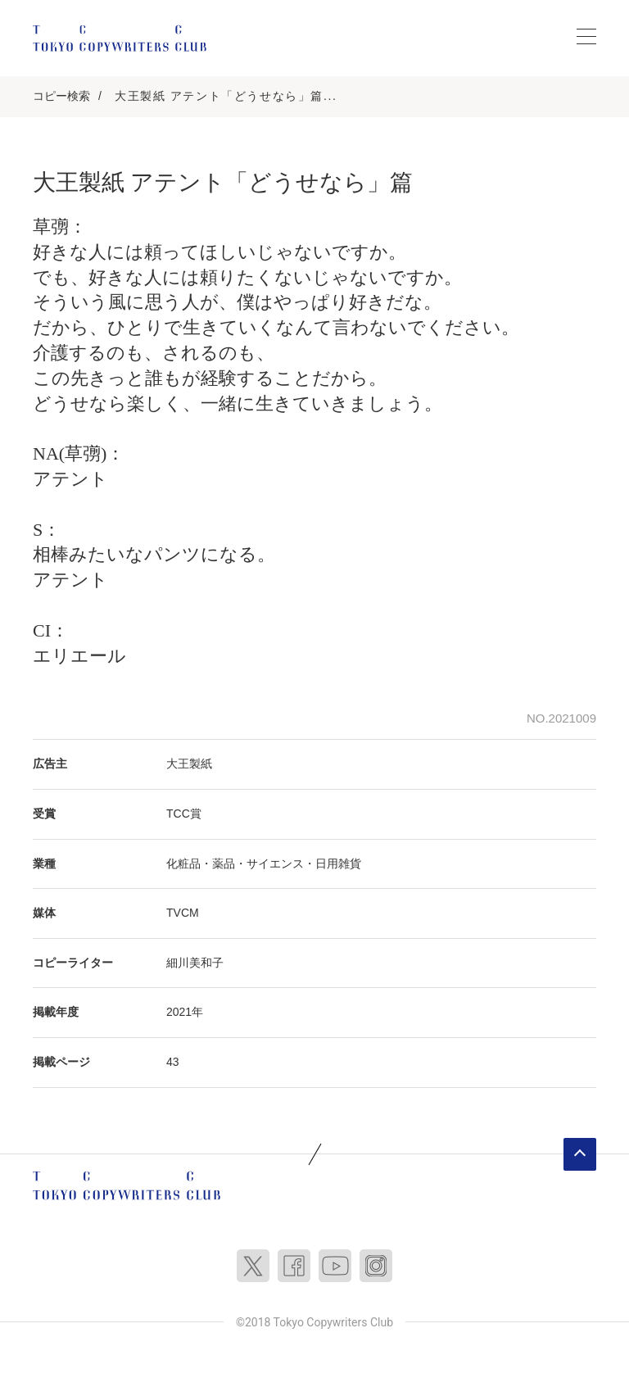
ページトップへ (579, 1154)
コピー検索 (61, 95)
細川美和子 (195, 962)
